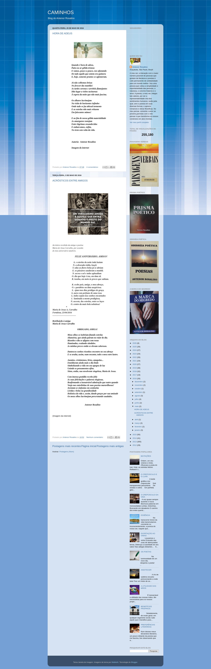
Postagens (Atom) (66, 452)
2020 (135, 364)
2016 (135, 379)
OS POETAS (146, 552)
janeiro (138, 430)
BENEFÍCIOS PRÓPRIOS (146, 607)
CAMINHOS (61, 12)
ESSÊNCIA (145, 515)
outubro (138, 389)
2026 (135, 343)
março (137, 423)
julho (137, 399)
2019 (135, 368)
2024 (135, 350)
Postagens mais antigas (110, 446)
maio (137, 406)
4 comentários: (92, 167)
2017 (135, 375)
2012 (135, 445)
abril (137, 419)
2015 (135, 435)
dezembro (139, 382)
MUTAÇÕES (146, 456)
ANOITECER (146, 570)
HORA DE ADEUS (62, 33)
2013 (135, 442)
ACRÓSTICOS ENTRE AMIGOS (70, 180)
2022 (135, 357)
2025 (135, 347)
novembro (139, 385)
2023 (135, 354)
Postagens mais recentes (66, 446)
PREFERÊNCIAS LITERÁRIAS (148, 626)
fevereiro (138, 427)
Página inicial (88, 446)
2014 (135, 438)
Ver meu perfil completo (139, 122)
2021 (135, 361)
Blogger (134, 662)
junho (137, 403)
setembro (139, 392)
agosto (138, 396)
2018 (135, 371)
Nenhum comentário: (95, 437)
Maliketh (115, 662)
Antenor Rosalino (140, 67)
